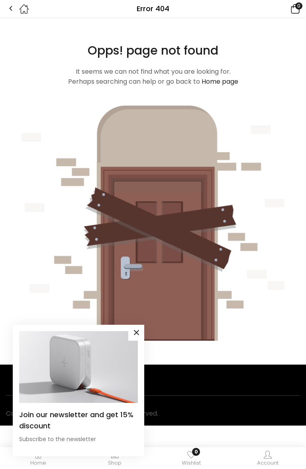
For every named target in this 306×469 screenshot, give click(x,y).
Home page (220, 81)
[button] (284, 9)
